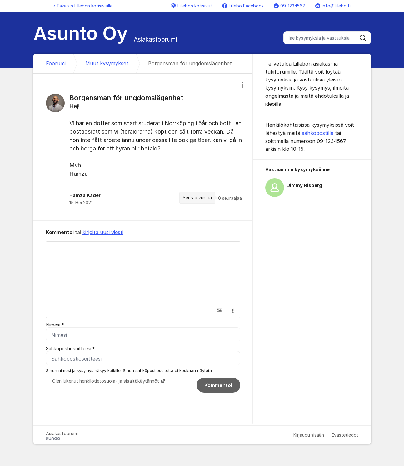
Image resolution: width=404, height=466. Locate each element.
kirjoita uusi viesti (102, 232)
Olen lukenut (108, 381)
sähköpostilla (317, 133)
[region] (143, 147)
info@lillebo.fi (333, 5)
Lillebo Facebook (243, 5)
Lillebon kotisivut (191, 5)
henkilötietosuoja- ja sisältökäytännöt (119, 381)
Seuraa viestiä (197, 197)
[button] (220, 310)
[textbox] (143, 273)
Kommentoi (218, 385)
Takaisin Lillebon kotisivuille (82, 5)
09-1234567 (289, 5)
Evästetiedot (345, 435)
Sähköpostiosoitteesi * (70, 348)
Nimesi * (55, 325)
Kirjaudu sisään (308, 435)
